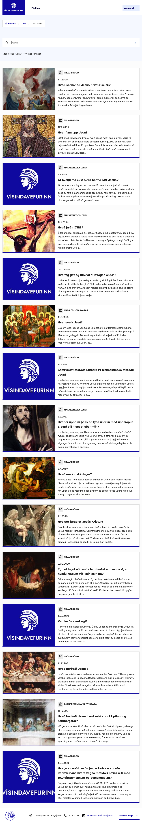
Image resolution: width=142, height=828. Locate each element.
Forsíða (12, 23)
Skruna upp (129, 815)
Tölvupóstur (100, 815)
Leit (24, 23)
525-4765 (74, 815)
